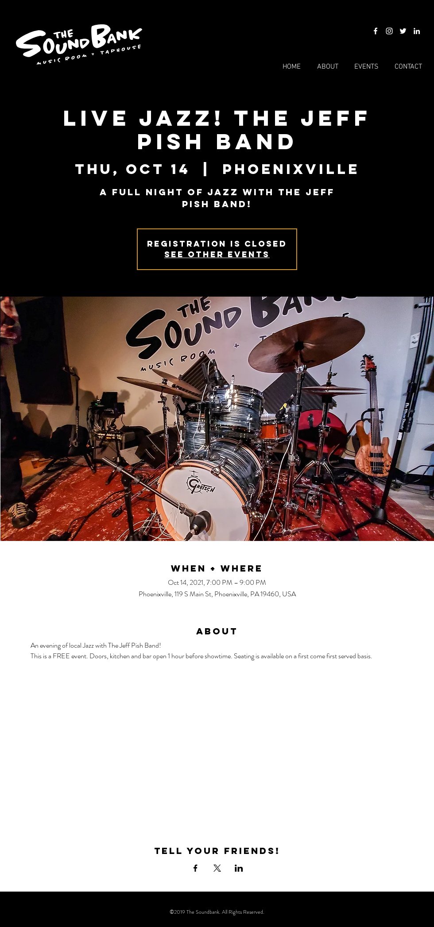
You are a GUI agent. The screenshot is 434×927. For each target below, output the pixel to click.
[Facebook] (375, 31)
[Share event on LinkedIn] (239, 868)
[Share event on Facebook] (195, 868)
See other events (217, 254)
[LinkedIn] (416, 31)
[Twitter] (403, 31)
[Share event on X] (217, 868)
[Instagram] (389, 31)
